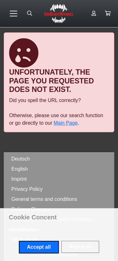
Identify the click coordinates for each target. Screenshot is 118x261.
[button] (107, 13)
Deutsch (20, 159)
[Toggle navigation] (13, 14)
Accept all (39, 247)
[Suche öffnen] (29, 14)
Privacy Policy (27, 189)
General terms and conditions (44, 199)
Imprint (19, 179)
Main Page (65, 123)
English (19, 169)
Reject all (80, 246)
